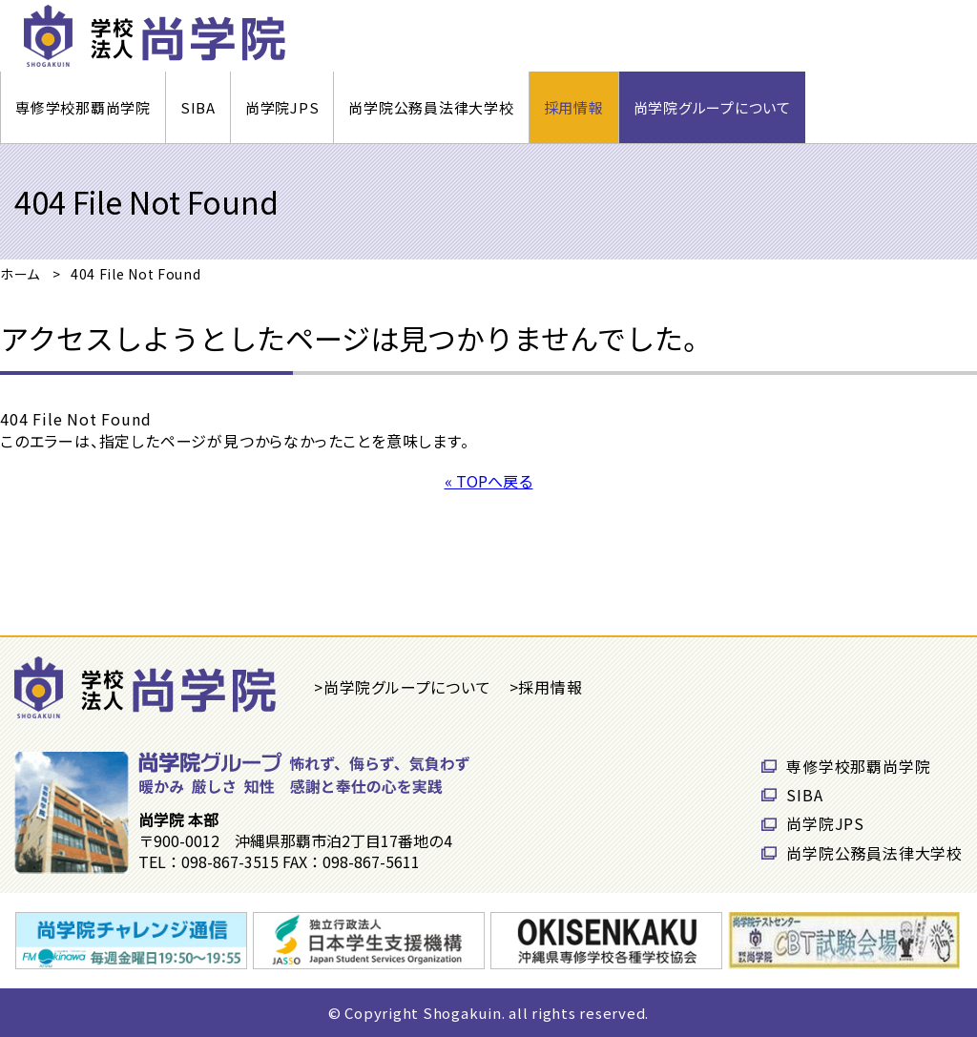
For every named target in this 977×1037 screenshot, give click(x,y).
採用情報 (574, 107)
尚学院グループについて (712, 107)
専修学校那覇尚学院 (83, 107)
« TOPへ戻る (489, 480)
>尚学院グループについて (402, 686)
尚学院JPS (282, 107)
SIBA (198, 107)
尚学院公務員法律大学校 (430, 107)
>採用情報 (546, 686)
